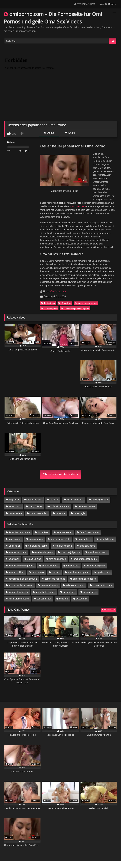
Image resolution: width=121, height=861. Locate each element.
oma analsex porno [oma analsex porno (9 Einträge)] (37, 545)
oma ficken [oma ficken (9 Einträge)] (13, 558)
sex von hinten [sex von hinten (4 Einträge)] (44, 598)
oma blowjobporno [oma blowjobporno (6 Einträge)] (43, 551)
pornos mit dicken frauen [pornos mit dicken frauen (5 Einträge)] (20, 584)
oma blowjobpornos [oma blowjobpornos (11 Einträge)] (70, 551)
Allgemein (14, 499)
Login (101, 4)
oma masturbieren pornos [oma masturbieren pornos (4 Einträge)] (21, 565)
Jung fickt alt (35, 506)
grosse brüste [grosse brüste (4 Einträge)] (36, 538)
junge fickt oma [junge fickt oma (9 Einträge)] (106, 538)
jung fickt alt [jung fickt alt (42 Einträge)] (14, 545)
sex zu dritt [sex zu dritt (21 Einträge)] (81, 598)
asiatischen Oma (77, 206)
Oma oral (60, 512)
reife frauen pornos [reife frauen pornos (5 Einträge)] (75, 584)
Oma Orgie (64, 303)
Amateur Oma (34, 499)
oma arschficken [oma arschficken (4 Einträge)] (63, 545)
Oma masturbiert (38, 512)
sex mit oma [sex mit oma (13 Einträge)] (69, 591)
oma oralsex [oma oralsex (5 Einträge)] (72, 565)
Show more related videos (60, 474)
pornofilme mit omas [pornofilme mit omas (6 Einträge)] (55, 578)
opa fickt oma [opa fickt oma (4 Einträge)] (103, 571)
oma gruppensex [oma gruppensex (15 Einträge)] (57, 558)
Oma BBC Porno (86, 506)
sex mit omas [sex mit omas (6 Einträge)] (89, 591)
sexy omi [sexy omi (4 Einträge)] (63, 598)
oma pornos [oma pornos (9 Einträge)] (38, 571)
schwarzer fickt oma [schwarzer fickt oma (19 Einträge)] (102, 584)
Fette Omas (48, 303)
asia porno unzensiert (86, 303)
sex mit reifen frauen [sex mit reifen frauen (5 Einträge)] (18, 598)
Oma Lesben (15, 512)
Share (70, 132)
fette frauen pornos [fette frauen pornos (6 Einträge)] (89, 532)
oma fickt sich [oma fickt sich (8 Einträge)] (34, 558)
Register (112, 4)
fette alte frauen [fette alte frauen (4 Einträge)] (64, 532)
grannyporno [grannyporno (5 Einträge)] (14, 538)
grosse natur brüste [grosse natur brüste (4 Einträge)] (60, 538)
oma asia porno (49, 308)
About (49, 132)
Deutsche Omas (75, 499)
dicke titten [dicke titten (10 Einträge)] (43, 532)
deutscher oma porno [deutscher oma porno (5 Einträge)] (19, 532)
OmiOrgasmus (58, 291)
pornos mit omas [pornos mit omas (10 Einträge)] (49, 584)
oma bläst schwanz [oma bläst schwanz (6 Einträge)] (97, 551)
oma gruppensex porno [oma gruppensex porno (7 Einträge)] (85, 558)
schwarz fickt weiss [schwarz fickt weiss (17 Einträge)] (18, 591)
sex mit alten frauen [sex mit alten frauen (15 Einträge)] (45, 591)
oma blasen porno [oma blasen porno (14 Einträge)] (17, 551)
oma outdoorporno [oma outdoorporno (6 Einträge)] (95, 565)
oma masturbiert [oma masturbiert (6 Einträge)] (50, 565)
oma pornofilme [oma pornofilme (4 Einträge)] (16, 571)
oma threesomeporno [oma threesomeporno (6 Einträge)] (78, 571)
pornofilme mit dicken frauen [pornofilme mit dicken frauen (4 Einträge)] (22, 578)
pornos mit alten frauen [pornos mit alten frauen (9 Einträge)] (84, 578)
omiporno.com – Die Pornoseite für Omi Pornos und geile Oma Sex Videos (53, 18)
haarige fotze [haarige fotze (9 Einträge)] (84, 538)
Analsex (54, 499)
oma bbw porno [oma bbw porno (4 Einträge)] (87, 545)
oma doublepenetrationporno (75, 308)
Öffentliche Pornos (59, 506)
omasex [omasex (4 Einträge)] (56, 571)
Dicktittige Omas (99, 499)
